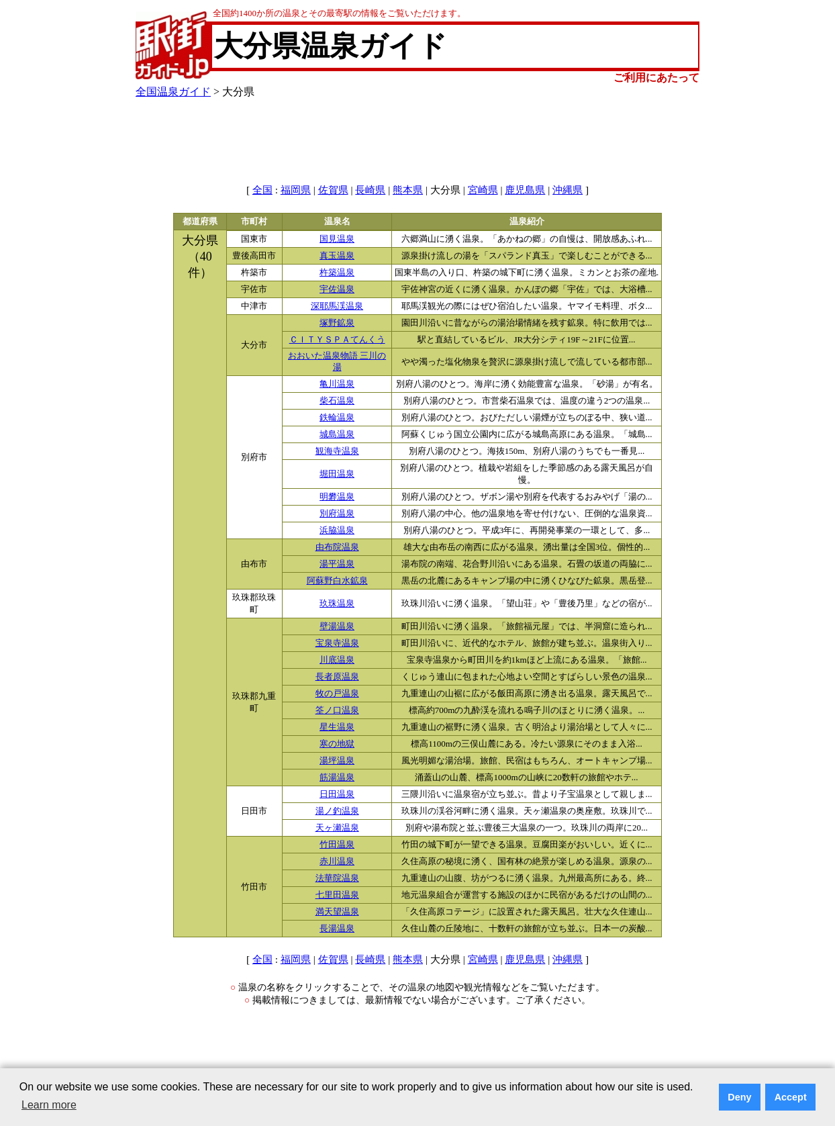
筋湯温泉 (337, 777)
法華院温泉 (337, 878)
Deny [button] (739, 1097)
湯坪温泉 (337, 760)
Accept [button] (791, 1097)
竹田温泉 (337, 844)
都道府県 (200, 221)
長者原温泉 (337, 677)
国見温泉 (337, 239)
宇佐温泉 (337, 289)
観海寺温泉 (337, 451)
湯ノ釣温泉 (337, 811)
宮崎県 (483, 190)
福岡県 (296, 190)
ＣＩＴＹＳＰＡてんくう (337, 339)
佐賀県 (333, 190)
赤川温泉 (337, 861)
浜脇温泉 (337, 530)
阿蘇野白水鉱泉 (337, 580)
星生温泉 (337, 727)
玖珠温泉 (337, 603)
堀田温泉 (337, 474)
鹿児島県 (525, 190)
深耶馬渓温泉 (337, 306)
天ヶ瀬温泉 (337, 828)
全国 (262, 190)
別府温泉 (337, 513)
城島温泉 (337, 434)
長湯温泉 (337, 928)
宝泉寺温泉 (337, 643)
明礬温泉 (337, 497)
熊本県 (408, 190)
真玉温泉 (337, 256)
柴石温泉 (337, 401)
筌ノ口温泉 (337, 710)
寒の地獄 (337, 744)
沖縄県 (567, 190)
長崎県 (370, 190)
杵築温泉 (337, 272)
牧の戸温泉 (337, 693)
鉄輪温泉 (337, 417)
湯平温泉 (337, 564)
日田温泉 (337, 794)
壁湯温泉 (337, 626)
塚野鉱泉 (337, 323)
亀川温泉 (337, 384)
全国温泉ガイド (173, 91)
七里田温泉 (337, 895)
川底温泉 (337, 660)
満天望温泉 (337, 912)
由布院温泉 (337, 547)
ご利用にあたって (656, 77)
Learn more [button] (49, 1105)
